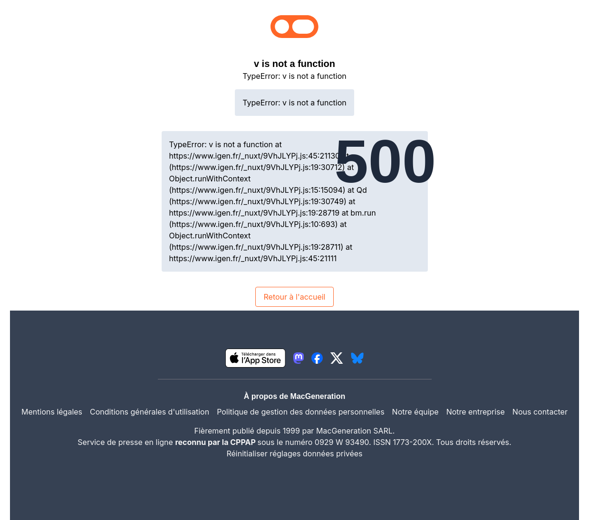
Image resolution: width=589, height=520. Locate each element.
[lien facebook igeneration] (317, 358)
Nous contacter (540, 411)
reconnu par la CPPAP (216, 442)
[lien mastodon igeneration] (298, 358)
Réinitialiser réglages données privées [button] (294, 453)
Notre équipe (415, 411)
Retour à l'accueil (294, 297)
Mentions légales (51, 411)
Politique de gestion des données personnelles (300, 411)
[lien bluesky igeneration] (357, 358)
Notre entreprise (475, 411)
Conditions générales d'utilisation (149, 411)
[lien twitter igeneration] (336, 358)
